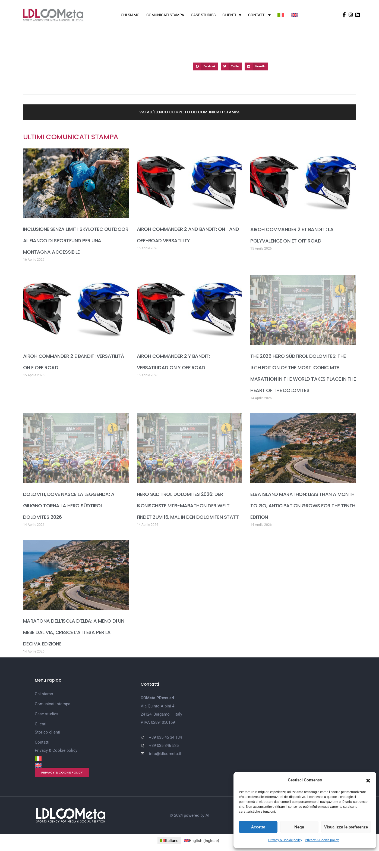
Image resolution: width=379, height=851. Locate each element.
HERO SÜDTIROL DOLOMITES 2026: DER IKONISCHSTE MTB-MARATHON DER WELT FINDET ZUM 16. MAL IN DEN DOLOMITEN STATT (188, 505)
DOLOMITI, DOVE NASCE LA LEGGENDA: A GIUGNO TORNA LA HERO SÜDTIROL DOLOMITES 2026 (69, 505)
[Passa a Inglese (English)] (201, 840)
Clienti (231, 15)
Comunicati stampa (165, 15)
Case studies (203, 15)
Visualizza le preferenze (346, 827)
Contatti (259, 15)
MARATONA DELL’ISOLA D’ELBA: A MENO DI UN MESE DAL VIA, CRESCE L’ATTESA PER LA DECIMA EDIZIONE (73, 632)
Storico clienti (47, 732)
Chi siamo (130, 15)
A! (207, 815)
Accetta (258, 827)
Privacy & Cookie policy (285, 840)
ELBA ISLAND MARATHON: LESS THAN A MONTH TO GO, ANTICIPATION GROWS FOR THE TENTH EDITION (302, 505)
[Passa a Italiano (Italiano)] (169, 840)
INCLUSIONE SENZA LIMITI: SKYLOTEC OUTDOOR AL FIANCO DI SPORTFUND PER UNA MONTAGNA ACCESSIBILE (75, 240)
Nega (299, 827)
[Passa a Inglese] (294, 15)
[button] (368, 780)
